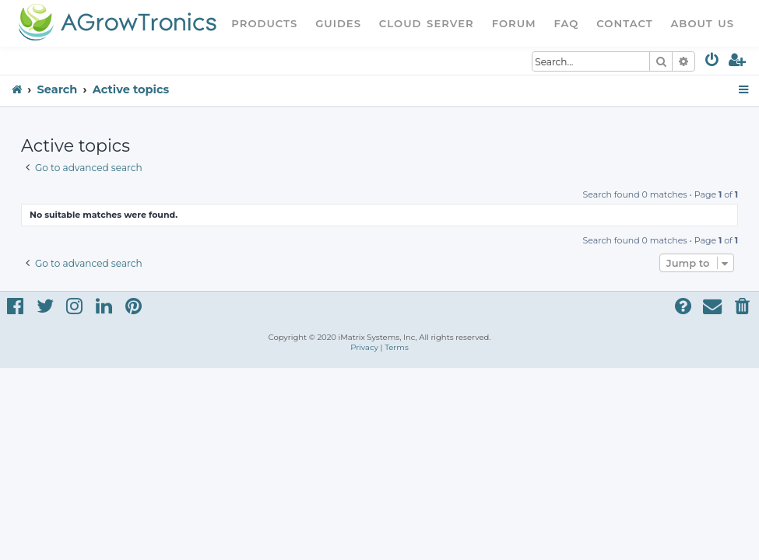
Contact (624, 23)
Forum (514, 23)
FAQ (566, 23)
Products (264, 23)
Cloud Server (426, 23)
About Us (702, 23)
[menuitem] (712, 62)
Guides (338, 23)
